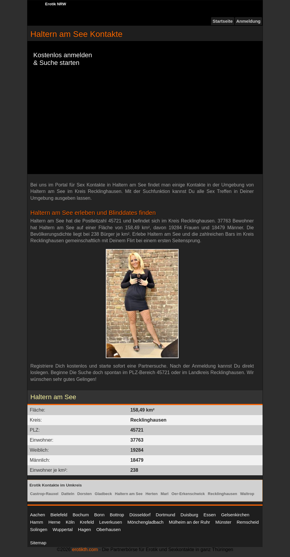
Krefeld (87, 522)
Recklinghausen (222, 494)
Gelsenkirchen (235, 514)
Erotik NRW (55, 4)
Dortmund (165, 514)
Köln (70, 522)
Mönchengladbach (145, 522)
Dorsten (84, 494)
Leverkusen (110, 522)
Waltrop (247, 494)
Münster (223, 522)
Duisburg (189, 514)
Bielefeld (58, 514)
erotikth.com (85, 549)
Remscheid (248, 522)
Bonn (99, 514)
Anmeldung (248, 21)
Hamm (36, 522)
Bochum (80, 514)
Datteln (67, 494)
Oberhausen (108, 529)
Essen (209, 514)
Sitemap (38, 542)
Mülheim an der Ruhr (189, 522)
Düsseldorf (140, 514)
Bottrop (117, 514)
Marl (165, 494)
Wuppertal (62, 529)
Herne (54, 522)
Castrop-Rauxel (44, 494)
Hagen (84, 529)
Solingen (38, 529)
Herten (152, 494)
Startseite (222, 21)
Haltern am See (129, 494)
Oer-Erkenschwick (188, 494)
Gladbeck (103, 494)
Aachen (37, 514)
